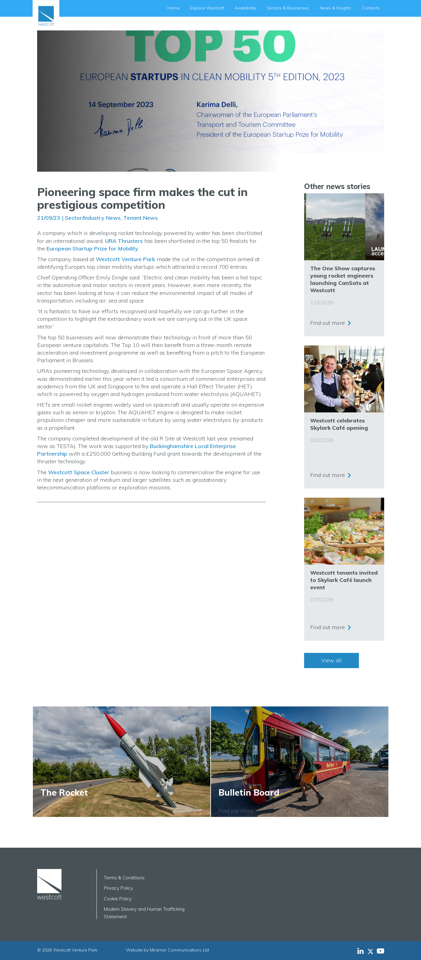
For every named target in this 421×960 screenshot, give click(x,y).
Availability (245, 8)
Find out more (327, 322)
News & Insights (335, 8)
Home (173, 8)
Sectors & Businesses (288, 8)
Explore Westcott (207, 8)
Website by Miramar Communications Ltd (167, 950)
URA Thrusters (124, 240)
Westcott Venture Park (125, 259)
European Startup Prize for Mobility (92, 248)
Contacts (371, 8)
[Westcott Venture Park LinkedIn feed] (360, 950)
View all (331, 660)
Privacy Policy (118, 888)
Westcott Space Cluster (78, 472)
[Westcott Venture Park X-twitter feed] (372, 950)
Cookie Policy (118, 899)
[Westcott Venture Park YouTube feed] (380, 950)
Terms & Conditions (124, 878)
